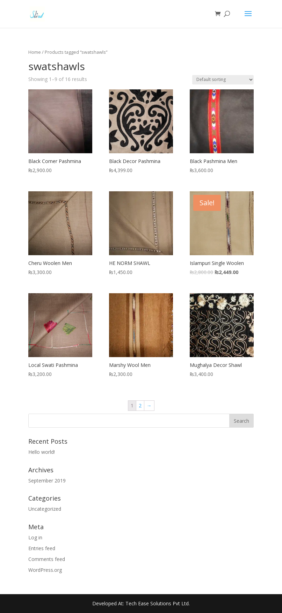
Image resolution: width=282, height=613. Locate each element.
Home (34, 52)
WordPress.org (45, 570)
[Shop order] (223, 79)
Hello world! (41, 452)
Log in (35, 537)
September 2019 (47, 480)
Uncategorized (44, 508)
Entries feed (41, 548)
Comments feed (46, 559)
